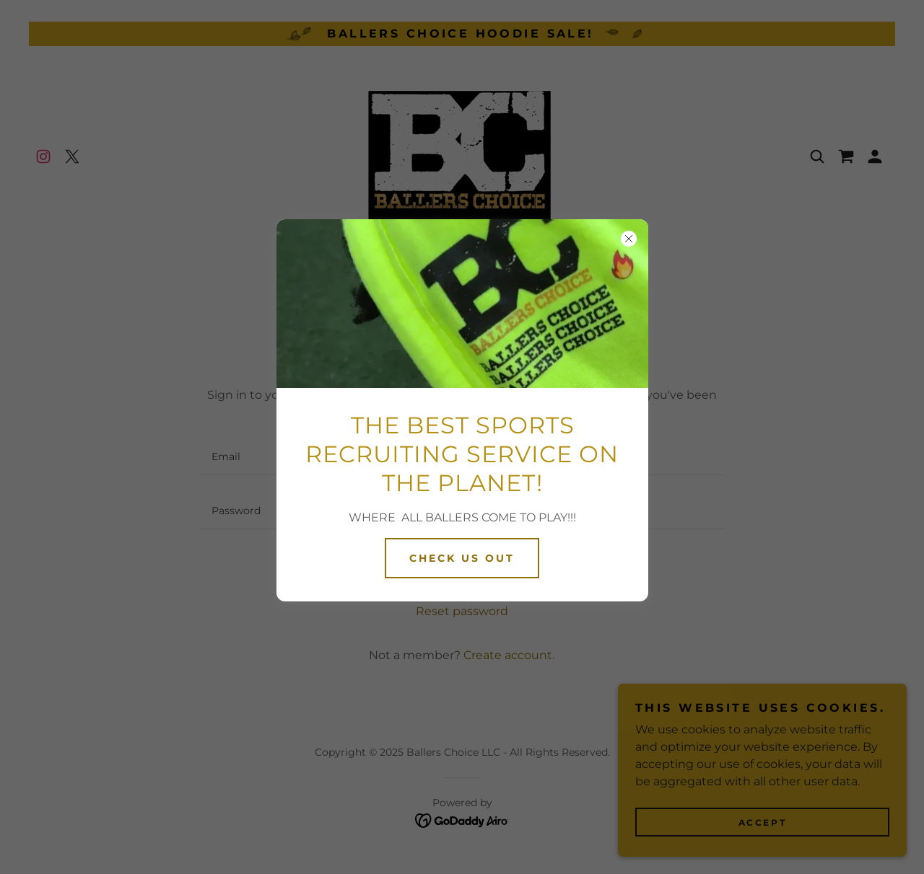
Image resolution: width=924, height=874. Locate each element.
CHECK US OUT (462, 558)
